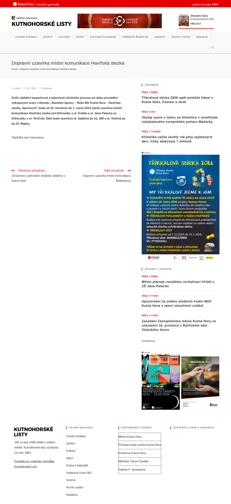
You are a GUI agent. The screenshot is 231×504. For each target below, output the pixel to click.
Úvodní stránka (76, 436)
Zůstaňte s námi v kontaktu (193, 427)
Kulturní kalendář (77, 465)
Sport (69, 458)
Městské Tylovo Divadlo (133, 461)
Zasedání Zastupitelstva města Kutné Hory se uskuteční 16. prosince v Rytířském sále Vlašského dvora (179, 325)
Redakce (71, 494)
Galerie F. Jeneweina (131, 469)
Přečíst (195, 24)
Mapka (24, 123)
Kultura (70, 450)
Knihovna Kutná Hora (132, 453)
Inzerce (71, 480)
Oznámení (47, 88)
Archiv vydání (74, 487)
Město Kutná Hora (130, 436)
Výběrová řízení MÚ (79, 472)
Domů (15, 69)
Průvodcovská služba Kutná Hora (139, 444)
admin (17, 88)
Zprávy (70, 443)
